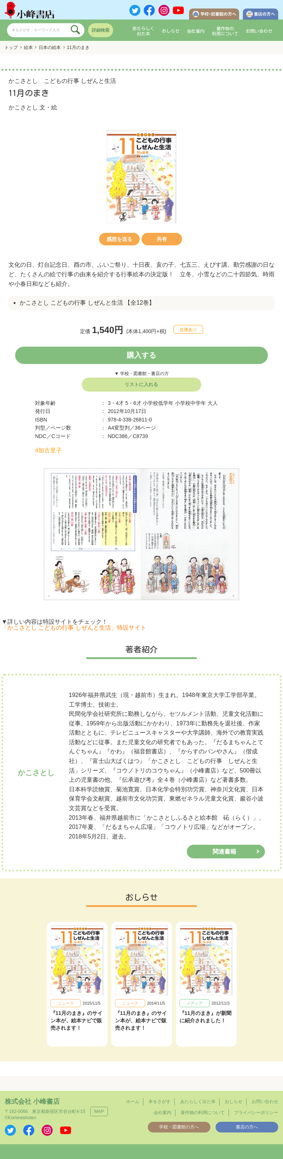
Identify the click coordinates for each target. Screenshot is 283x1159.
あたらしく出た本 (143, 31)
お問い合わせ (259, 31)
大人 (212, 403)
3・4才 (116, 403)
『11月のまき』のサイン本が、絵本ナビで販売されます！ (76, 1020)
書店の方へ (247, 1127)
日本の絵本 (50, 47)
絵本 (28, 47)
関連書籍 (224, 851)
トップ (11, 47)
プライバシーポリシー (256, 1112)
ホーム (132, 1101)
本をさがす (160, 1101)
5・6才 (133, 403)
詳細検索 (100, 30)
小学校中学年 (190, 403)
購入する (141, 355)
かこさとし (23, 107)
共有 (162, 239)
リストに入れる (141, 384)
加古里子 (50, 450)
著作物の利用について (225, 31)
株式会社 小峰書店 (32, 1101)
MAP (99, 1111)
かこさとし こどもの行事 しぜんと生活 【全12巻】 (87, 303)
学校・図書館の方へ (179, 1127)
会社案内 (196, 31)
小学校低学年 (158, 403)
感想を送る (119, 239)
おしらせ (170, 31)
